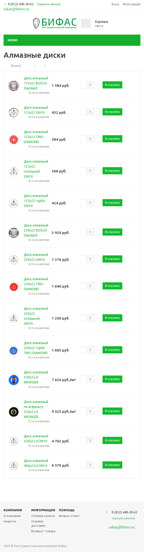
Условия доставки (38, 523)
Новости (10, 521)
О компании (12, 515)
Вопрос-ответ (69, 515)
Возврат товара (43, 531)
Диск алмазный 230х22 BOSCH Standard (36, 230)
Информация (43, 510)
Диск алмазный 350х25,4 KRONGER (36, 377)
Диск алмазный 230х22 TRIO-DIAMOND (36, 284)
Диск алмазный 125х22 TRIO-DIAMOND (36, 137)
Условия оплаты (43, 515)
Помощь (67, 510)
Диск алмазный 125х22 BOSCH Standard (36, 83)
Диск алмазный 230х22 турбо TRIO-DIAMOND (36, 348)
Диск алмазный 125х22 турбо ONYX (36, 201)
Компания (13, 510)
